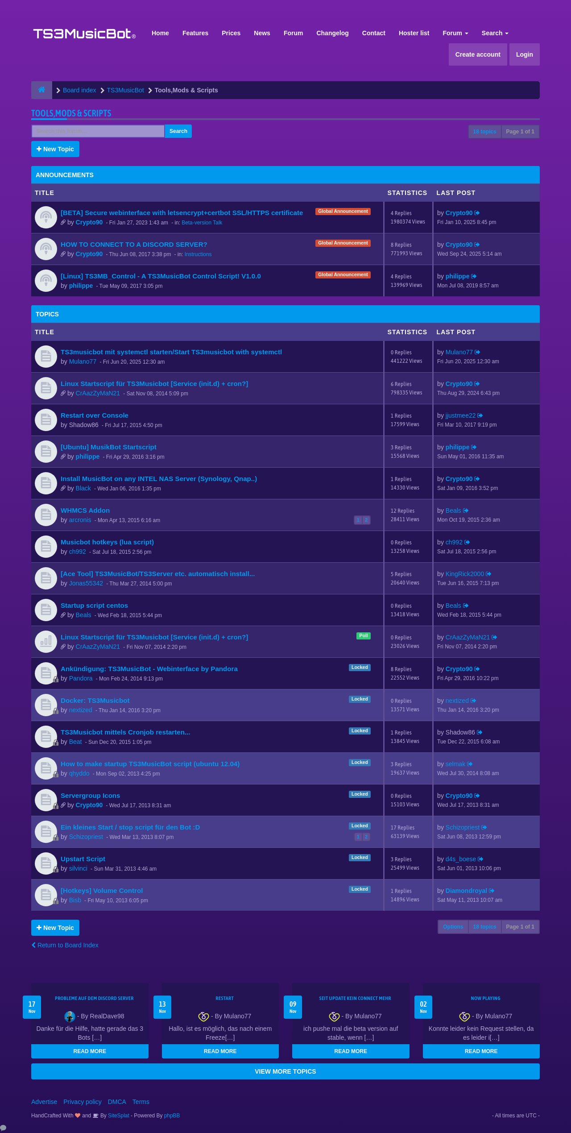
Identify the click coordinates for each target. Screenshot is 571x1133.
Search (495, 33)
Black (83, 488)
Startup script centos (94, 605)
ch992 (77, 551)
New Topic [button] (55, 149)
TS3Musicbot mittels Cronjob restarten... (125, 732)
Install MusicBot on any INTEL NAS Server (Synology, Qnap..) (159, 478)
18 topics (485, 132)
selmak (455, 764)
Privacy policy (82, 1101)
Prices (231, 33)
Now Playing (486, 998)
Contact (373, 33)
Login (524, 54)
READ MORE (90, 1051)
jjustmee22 (461, 415)
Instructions (198, 254)
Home (160, 33)
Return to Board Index (65, 945)
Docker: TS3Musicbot (95, 700)
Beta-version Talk (202, 223)
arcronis (80, 519)
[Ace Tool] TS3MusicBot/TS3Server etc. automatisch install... (158, 573)
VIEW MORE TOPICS (285, 1071)
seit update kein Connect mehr (355, 998)
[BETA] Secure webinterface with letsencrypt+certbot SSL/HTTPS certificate (182, 212)
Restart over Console (94, 415)
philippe (81, 285)
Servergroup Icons (90, 795)
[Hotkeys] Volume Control (102, 890)
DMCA (117, 1101)
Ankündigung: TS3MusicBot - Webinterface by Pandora (149, 668)
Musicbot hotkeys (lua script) (107, 542)
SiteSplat (118, 1115)
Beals (453, 510)
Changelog (332, 33)
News (262, 33)
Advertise (44, 1101)
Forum (293, 33)
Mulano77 (83, 361)
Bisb (75, 900)
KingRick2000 (465, 573)
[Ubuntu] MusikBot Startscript (109, 447)
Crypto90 (89, 222)
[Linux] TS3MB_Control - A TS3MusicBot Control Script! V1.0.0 (161, 276)
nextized (80, 710)
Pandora (81, 678)
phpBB (172, 1115)
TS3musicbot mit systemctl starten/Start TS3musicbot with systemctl (171, 352)
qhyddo (79, 773)
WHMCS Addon (85, 510)
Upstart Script (83, 859)
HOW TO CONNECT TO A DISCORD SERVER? (134, 244)
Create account (478, 54)
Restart (224, 998)
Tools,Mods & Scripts (71, 113)
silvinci (78, 868)
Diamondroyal (466, 890)
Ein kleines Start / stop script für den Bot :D (130, 827)
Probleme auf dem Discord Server (94, 998)
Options (453, 927)
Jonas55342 (86, 583)
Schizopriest (86, 836)
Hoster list (414, 33)
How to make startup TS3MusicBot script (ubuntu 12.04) (150, 764)
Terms (140, 1101)
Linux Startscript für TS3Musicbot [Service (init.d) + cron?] (154, 383)
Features (195, 33)
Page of (520, 132)
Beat (75, 741)
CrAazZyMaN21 (98, 393)
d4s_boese (461, 859)
